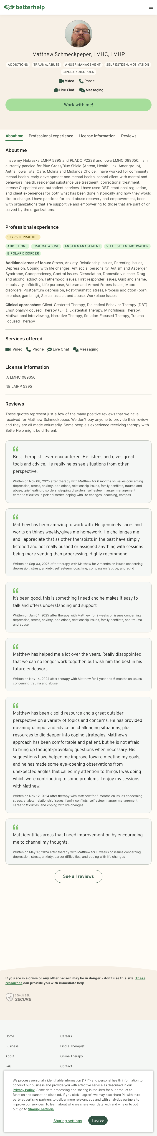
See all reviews (78, 877)
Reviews (129, 136)
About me (14, 136)
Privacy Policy (24, 1090)
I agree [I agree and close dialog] (98, 1120)
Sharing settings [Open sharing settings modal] (67, 1120)
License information (97, 136)
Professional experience (51, 136)
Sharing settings (41, 1109)
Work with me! (78, 105)
